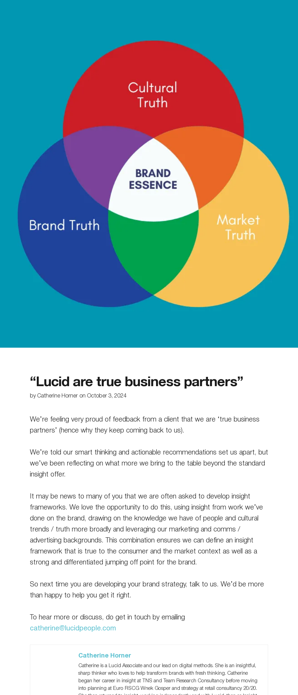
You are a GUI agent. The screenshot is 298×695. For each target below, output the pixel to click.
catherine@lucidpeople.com (73, 629)
